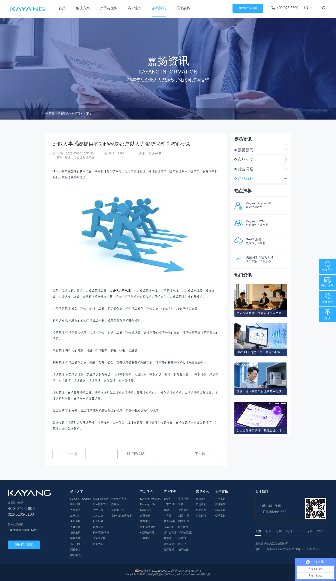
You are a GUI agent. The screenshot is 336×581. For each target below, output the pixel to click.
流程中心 (75, 549)
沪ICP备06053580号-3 (188, 570)
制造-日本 (183, 521)
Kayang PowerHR (80, 498)
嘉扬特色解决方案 (121, 515)
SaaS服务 (146, 509)
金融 (166, 509)
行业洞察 (245, 169)
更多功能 (98, 543)
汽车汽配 (169, 527)
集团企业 (183, 498)
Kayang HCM (100, 498)
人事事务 (75, 509)
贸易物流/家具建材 (185, 535)
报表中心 (75, 555)
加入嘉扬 (220, 509)
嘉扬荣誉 (220, 504)
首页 (62, 8)
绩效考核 (75, 538)
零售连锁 (169, 543)
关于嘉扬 (183, 8)
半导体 (167, 515)
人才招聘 (75, 527)
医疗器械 (169, 549)
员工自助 (75, 543)
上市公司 (169, 504)
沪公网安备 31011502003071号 (156, 570)
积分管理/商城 (101, 532)
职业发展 (98, 521)
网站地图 (205, 574)
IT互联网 (183, 527)
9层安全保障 (147, 532)
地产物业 (183, 549)
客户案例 (135, 8)
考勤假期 (75, 521)
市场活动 (245, 159)
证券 (180, 504)
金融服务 (183, 509)
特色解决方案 (119, 498)
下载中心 (145, 538)
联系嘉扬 (220, 515)
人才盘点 (98, 515)
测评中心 (98, 509)
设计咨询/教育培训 (170, 535)
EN (305, 7)
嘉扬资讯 (159, 8)
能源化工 (183, 543)
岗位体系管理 (100, 504)
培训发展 (75, 532)
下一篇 (203, 454)
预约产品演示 (248, 8)
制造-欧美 (169, 521)
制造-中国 (183, 515)
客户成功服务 (148, 527)
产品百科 (77, 113)
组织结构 (75, 504)
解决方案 (83, 8)
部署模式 (145, 515)
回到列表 (136, 454)
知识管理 (98, 527)
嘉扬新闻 (245, 150)
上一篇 (69, 454)
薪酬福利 (75, 515)
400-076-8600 (287, 8)
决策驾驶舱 (99, 538)
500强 (167, 498)
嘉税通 (115, 504)
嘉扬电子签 (117, 509)
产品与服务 (108, 8)
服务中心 (145, 521)
